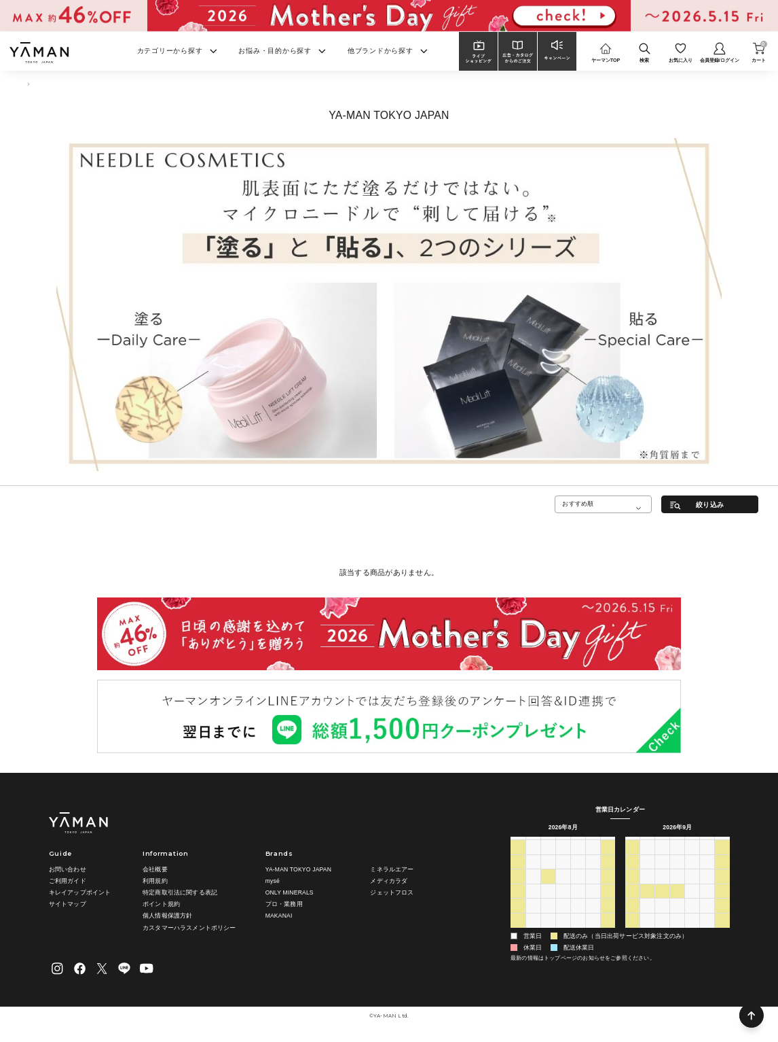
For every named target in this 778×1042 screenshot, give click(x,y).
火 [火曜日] (547, 844)
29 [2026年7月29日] (562, 859)
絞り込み (710, 504)
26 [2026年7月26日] (518, 859)
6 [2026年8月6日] (578, 874)
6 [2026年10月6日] (662, 933)
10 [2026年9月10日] (692, 874)
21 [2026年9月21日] (647, 904)
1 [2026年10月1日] (692, 918)
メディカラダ (388, 881)
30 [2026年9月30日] (677, 918)
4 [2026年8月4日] (548, 874)
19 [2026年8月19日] (562, 904)
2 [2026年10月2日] (707, 918)
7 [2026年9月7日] (647, 874)
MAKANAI (279, 916)
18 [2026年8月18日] (547, 904)
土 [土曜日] (608, 844)
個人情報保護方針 (167, 916)
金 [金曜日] (592, 844)
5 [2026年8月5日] (563, 874)
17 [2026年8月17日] (533, 904)
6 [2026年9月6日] (632, 874)
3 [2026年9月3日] (578, 933)
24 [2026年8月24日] (533, 918)
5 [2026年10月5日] (647, 933)
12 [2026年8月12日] (562, 889)
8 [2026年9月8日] (662, 874)
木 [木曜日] (577, 844)
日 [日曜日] (518, 844)
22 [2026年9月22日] (662, 904)
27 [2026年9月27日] (632, 918)
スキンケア (57, 83)
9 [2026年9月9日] (677, 874)
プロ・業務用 (284, 904)
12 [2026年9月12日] (722, 874)
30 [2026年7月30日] (577, 859)
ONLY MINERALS (289, 892)
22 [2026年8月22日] (607, 904)
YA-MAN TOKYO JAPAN (298, 869)
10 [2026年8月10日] (533, 889)
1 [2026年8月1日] (608, 859)
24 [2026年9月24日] (692, 904)
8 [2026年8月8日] (608, 874)
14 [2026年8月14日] (592, 889)
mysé (272, 881)
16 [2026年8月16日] (518, 904)
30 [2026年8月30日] (518, 933)
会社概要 (155, 869)
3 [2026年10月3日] (722, 918)
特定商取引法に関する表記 (180, 892)
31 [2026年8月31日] (533, 933)
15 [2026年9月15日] (662, 889)
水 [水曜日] (562, 844)
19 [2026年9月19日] (722, 889)
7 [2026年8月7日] (593, 874)
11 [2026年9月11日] (707, 874)
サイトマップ (67, 904)
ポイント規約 (161, 904)
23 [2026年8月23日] (518, 918)
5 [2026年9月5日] (608, 933)
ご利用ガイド (67, 881)
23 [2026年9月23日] (677, 904)
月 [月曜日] (533, 844)
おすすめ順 (577, 503)
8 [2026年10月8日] (692, 933)
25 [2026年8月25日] (547, 918)
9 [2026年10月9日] (707, 933)
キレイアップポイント (80, 892)
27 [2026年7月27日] (533, 859)
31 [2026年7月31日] (592, 859)
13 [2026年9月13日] (632, 889)
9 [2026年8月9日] (517, 889)
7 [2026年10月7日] (677, 933)
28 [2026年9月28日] (647, 918)
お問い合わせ (67, 869)
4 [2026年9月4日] (593, 933)
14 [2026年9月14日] (647, 889)
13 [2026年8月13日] (577, 889)
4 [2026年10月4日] (632, 933)
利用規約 (155, 881)
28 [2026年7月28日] (547, 859)
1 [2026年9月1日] (548, 933)
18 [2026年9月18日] (707, 889)
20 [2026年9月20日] (632, 904)
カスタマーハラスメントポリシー (189, 927)
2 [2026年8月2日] (517, 874)
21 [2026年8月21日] (592, 904)
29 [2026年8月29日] (607, 918)
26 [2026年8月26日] (562, 918)
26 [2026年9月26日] (722, 904)
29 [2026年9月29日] (662, 918)
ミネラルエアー (391, 869)
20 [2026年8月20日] (577, 904)
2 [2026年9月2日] (563, 933)
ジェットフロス (391, 892)
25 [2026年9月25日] (707, 904)
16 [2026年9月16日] (677, 889)
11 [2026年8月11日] (547, 889)
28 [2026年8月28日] (592, 918)
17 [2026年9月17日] (692, 889)
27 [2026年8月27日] (577, 918)
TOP (25, 83)
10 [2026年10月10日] (722, 933)
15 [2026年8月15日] (607, 889)
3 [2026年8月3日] (533, 874)
